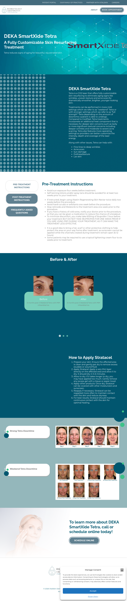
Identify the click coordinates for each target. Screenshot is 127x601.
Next (74, 320)
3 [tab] (67, 336)
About (94, 10)
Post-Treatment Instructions (21, 198)
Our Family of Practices (71, 2)
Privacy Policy (93, 596)
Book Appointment (112, 10)
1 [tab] (60, 336)
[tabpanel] (63, 291)
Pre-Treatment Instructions (22, 186)
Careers (116, 2)
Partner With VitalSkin (97, 2)
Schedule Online (84, 540)
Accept (93, 591)
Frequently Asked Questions (22, 211)
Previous (53, 320)
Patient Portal (49, 2)
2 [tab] (63, 336)
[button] (122, 570)
